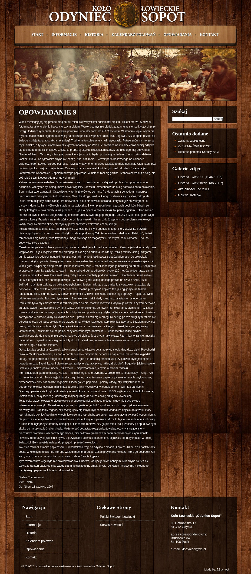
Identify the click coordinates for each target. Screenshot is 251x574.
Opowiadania (178, 34)
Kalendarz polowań (133, 34)
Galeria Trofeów (189, 195)
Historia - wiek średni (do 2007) (200, 183)
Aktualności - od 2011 (193, 189)
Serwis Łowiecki (111, 525)
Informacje (64, 34)
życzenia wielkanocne (191, 140)
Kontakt (209, 34)
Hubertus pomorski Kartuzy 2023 (198, 152)
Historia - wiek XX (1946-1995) (200, 177)
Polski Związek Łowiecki (117, 516)
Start (37, 34)
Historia (94, 34)
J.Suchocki (223, 569)
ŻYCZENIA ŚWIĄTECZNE (194, 146)
